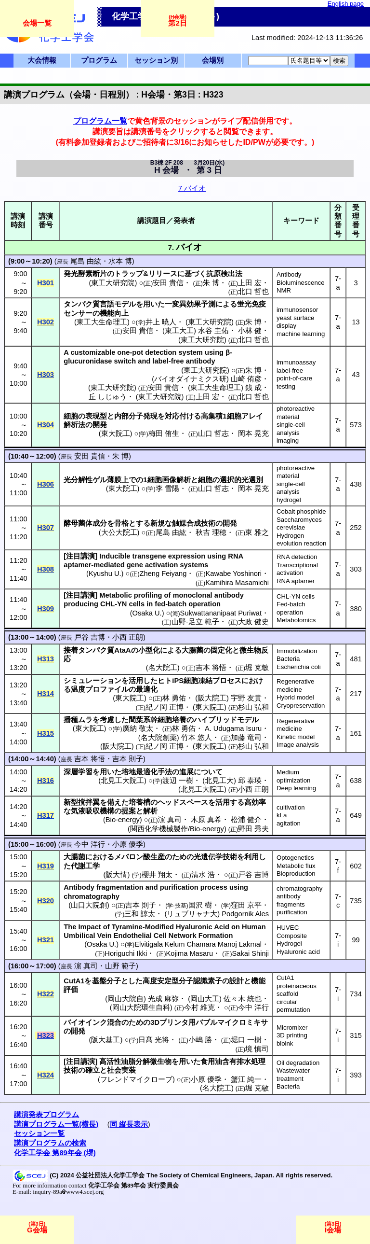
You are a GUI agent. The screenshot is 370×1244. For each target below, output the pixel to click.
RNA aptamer (296, 581)
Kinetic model (296, 737)
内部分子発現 (136, 416)
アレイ (252, 416)
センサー (78, 313)
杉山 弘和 (253, 707)
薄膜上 (118, 480)
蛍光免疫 (251, 304)
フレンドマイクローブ (136, 1079)
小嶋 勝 (200, 1040)
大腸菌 (192, 650)
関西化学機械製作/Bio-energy (177, 829)
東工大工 (179, 331)
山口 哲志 (213, 433)
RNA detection (297, 556)
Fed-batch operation (291, 608)
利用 (251, 857)
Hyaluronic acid (298, 951)
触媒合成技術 (193, 523)
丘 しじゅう (108, 397)
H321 (45, 940)
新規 (157, 523)
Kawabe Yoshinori (234, 573)
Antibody (289, 274)
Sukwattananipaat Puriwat (221, 613)
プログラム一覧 (100, 120)
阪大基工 (105, 1040)
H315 (45, 733)
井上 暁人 (160, 322)
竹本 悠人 (196, 737)
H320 (45, 901)
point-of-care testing (294, 382)
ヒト (165, 681)
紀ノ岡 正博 (164, 707)
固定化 (221, 650)
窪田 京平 (246, 905)
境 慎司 (257, 1049)
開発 (99, 425)
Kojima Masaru (189, 953)
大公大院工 (119, 532)
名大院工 (162, 667)
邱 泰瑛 (250, 780)
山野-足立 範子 (195, 622)
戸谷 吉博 (89, 637)
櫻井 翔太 (157, 875)
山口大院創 (89, 905)
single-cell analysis (291, 428)
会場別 (213, 60)
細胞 (71, 416)
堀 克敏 (257, 667)
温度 (78, 689)
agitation (289, 823)
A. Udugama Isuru (233, 728)
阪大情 (116, 875)
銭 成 (253, 387)
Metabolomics (296, 620)
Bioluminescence (301, 282)
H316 (45, 780)
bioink (285, 1043)
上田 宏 (250, 283)
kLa (282, 815)
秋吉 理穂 (211, 532)
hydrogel (289, 499)
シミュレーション (92, 681)
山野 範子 (120, 966)
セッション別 (156, 60)
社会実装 (121, 1070)
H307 (45, 527)
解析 (150, 811)
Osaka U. (147, 613)
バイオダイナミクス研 (190, 379)
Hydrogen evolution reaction (301, 539)
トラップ (128, 274)
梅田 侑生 (163, 433)
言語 (107, 304)
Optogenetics (295, 857)
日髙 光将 (153, 1040)
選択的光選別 (241, 480)
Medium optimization (293, 776)
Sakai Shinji (250, 953)
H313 (45, 659)
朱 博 (211, 283)
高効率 (255, 802)
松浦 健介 (246, 820)
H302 (45, 322)
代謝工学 (85, 866)
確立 (92, 1070)
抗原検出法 (224, 274)
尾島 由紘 (85, 261)
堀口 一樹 (246, 1040)
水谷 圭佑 (213, 331)
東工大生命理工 (102, 322)
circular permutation (293, 1006)
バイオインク (85, 1022)
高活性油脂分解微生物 (135, 1061)
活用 (136, 681)
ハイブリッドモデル (226, 720)
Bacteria (288, 658)
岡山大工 (204, 999)
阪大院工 (212, 698)
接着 (71, 650)
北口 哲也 (253, 291)
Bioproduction (296, 873)
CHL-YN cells (296, 596)
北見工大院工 (122, 780)
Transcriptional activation (297, 569)
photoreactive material (296, 412)
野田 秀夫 (253, 829)
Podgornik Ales (245, 914)
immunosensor (297, 309)
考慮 (107, 720)
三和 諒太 (139, 914)
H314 (45, 694)
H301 (45, 283)
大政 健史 (253, 622)
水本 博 (120, 261)
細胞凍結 (198, 681)
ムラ (85, 720)
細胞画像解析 (169, 480)
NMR (284, 290)
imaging (288, 440)
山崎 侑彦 (246, 379)
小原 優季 (127, 844)
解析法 (74, 425)
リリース (162, 274)
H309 (45, 609)
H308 (45, 569)
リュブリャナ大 (192, 914)
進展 (186, 772)
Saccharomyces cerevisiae (299, 523)
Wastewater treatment (293, 1074)
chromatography (299, 888)
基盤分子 (106, 981)
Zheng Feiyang (163, 573)
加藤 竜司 (246, 737)
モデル (125, 304)
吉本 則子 (127, 759)
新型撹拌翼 (82, 802)
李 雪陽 (167, 488)
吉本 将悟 (211, 667)
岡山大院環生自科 (141, 1007)
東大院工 (115, 433)
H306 (45, 484)
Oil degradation (298, 1062)
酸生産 (154, 857)
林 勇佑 (174, 698)
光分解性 (78, 480)
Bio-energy (123, 820)
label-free (290, 370)
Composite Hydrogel (292, 940)
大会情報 (41, 60)
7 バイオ (192, 188)
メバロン (128, 857)
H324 (45, 1075)
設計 (236, 981)
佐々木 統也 (243, 999)
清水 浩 (203, 875)
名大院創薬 (159, 737)
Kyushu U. (105, 573)
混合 (114, 1022)
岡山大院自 (125, 999)
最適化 (147, 689)
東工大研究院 (112, 283)
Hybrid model (295, 697)
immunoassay (296, 362)
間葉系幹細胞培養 (157, 720)
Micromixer (292, 1027)
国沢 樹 (200, 905)
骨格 (121, 523)
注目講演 (80, 556)
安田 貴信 (168, 283)
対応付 (175, 416)
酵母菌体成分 (85, 523)
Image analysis (298, 744)
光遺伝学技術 (215, 857)
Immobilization (297, 651)
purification (292, 912)
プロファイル (107, 689)
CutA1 (285, 977)
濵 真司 (170, 820)
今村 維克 (199, 1007)
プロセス (226, 681)
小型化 (149, 650)
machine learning (301, 333)
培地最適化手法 (146, 772)
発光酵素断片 (85, 274)
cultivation (291, 807)
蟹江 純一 (246, 1079)
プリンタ (173, 1022)
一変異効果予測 (190, 304)
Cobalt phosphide (301, 511)
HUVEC (288, 927)
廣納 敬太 (137, 728)
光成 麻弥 (163, 999)
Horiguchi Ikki (126, 953)
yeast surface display (295, 322)
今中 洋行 (89, 844)
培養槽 (139, 802)
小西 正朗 (127, 637)
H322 (45, 994)
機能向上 (114, 313)
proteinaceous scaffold (297, 990)
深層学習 (78, 772)
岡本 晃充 (253, 433)
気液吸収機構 (92, 811)
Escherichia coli (299, 667)
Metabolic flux (296, 865)
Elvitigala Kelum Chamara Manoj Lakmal (198, 944)
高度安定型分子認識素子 (182, 981)
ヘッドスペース (183, 802)
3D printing (292, 1035)
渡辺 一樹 (177, 780)
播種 (71, 720)
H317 (45, 815)
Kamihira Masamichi (237, 583)
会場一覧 (37, 23)
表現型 (96, 416)
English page (346, 3)
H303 (45, 374)
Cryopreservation (301, 705)
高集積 (212, 416)
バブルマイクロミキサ (232, 1022)
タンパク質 (82, 304)
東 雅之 (257, 532)
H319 (45, 866)
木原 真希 (206, 820)
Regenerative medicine (295, 685)
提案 (128, 811)
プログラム (99, 60)
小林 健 (250, 331)
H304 (45, 425)
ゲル (99, 480)
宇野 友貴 (246, 698)
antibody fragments (291, 900)
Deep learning (296, 788)
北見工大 (219, 780)
